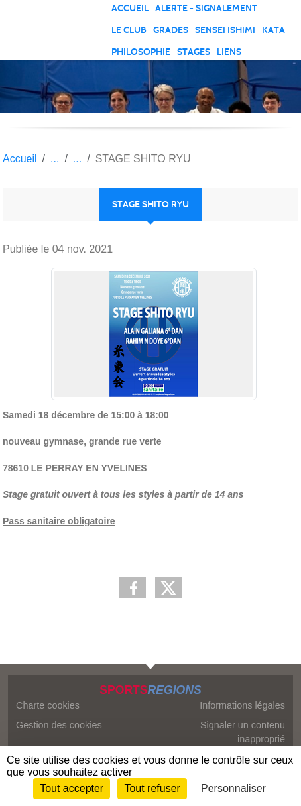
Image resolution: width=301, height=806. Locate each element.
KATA (273, 30)
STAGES (193, 52)
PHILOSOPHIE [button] (140, 52)
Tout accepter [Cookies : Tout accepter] (71, 788)
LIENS (229, 52)
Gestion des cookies (59, 725)
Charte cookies (48, 705)
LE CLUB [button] (129, 30)
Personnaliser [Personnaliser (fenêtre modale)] (233, 788)
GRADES (170, 30)
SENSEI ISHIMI (225, 30)
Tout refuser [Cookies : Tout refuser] (152, 788)
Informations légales (242, 705)
